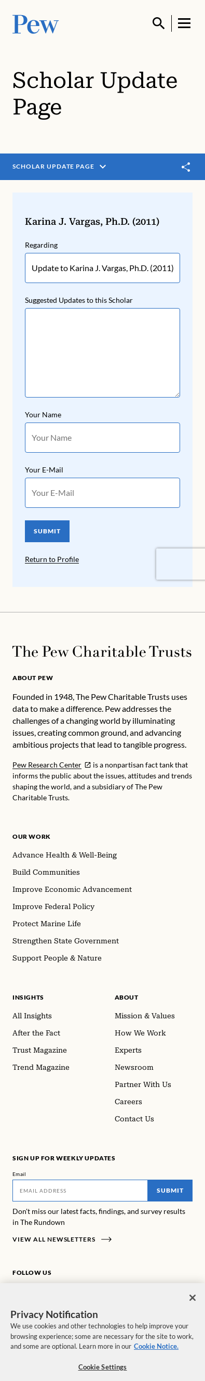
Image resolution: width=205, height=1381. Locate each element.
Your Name (43, 414)
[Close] (192, 1303)
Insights (28, 997)
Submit (170, 1190)
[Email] (80, 1190)
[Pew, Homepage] (35, 23)
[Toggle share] (186, 167)
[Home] (102, 651)
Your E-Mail (44, 469)
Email (19, 1174)
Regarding (41, 244)
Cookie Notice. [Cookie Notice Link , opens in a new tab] (156, 1352)
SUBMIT (47, 531)
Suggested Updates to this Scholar (79, 300)
